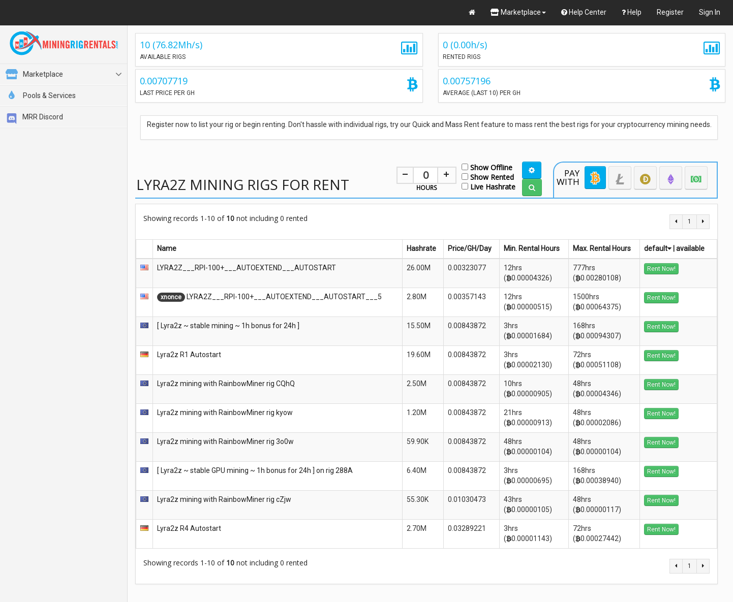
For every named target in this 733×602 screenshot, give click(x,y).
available (690, 248)
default (657, 248)
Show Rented (488, 176)
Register (670, 12)
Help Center (583, 12)
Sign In (709, 12)
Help (632, 12)
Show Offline (487, 167)
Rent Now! (661, 268)
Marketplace (518, 12)
